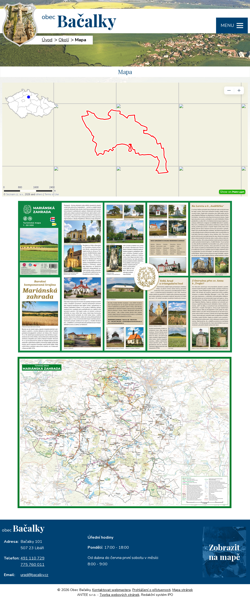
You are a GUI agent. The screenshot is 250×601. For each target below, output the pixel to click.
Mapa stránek (182, 590)
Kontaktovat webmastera (111, 590)
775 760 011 (32, 564)
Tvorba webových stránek (119, 594)
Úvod (47, 40)
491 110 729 (32, 558)
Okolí (64, 40)
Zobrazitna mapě (224, 552)
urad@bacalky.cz (34, 575)
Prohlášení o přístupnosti (151, 590)
